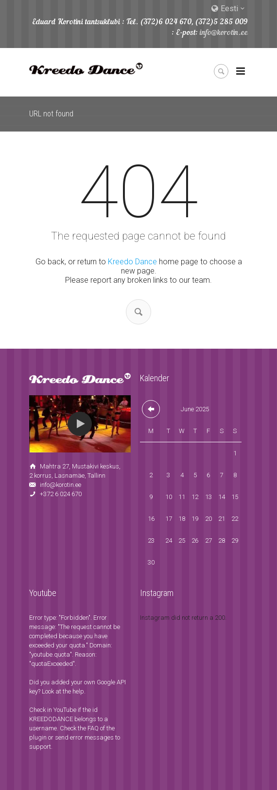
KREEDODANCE (51, 719)
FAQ (93, 728)
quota (77, 645)
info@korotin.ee (224, 33)
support (40, 746)
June (195, 409)
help (78, 691)
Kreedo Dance (132, 261)
